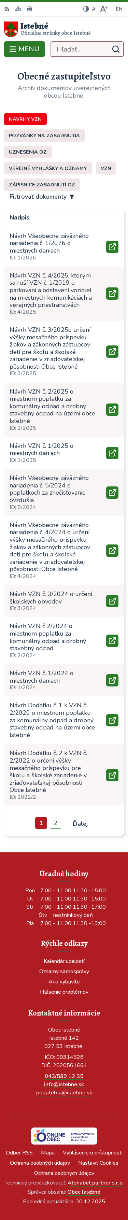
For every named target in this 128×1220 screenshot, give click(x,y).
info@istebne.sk (64, 1084)
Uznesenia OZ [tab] (28, 151)
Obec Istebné (83, 1192)
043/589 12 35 (64, 1076)
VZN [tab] (106, 168)
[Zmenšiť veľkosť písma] (94, 9)
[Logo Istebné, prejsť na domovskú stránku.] (64, 29)
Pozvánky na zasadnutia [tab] (44, 135)
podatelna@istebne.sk (64, 1092)
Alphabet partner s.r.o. (96, 1183)
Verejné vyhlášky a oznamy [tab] (48, 168)
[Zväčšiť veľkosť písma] (103, 9)
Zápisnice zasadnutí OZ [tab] (42, 184)
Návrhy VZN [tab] (25, 119)
